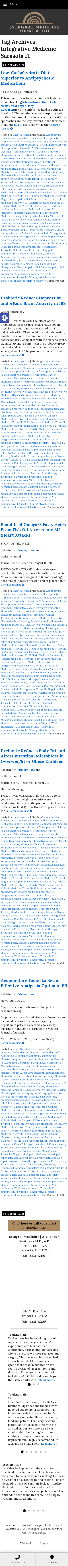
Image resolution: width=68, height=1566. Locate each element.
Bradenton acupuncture (26, 182)
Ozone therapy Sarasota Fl (27, 1147)
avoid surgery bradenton (25, 178)
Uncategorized (21, 134)
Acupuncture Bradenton (14, 1052)
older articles (13, 65)
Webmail (25, 1543)
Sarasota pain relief (28, 267)
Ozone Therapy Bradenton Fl (31, 1144)
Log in (44, 1543)
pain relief (57, 236)
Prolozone (22, 250)
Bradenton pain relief (32, 185)
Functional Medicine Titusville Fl (20, 1113)
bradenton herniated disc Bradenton (22, 1099)
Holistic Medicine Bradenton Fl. (44, 1117)
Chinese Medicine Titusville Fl (40, 1110)
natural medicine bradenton (36, 1137)
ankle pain (45, 175)
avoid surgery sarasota (14, 1096)
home (16, 1049)
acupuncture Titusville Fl (19, 148)
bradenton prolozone (34, 189)
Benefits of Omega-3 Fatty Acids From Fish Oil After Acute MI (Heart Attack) (33, 530)
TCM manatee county (26, 274)
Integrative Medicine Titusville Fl (44, 216)
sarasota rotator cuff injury (34, 270)
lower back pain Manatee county (32, 219)
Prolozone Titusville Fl (30, 253)
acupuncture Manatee (38, 141)
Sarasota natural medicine (33, 260)
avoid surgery (9, 631)
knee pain (6, 219)
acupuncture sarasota (24, 1059)
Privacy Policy (36, 1532)
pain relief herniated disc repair (46, 240)
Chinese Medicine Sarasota (41, 192)
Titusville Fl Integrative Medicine (36, 277)
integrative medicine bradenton (34, 1123)
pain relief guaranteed (13, 240)
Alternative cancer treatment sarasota (42, 1072)
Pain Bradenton (34, 233)
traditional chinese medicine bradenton (23, 280)
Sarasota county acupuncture (34, 257)
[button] (4, 318)
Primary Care (26, 550)
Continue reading (12, 355)
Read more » (47, 1380)
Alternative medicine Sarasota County (42, 172)
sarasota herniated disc (14, 1174)
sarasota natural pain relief (16, 1178)
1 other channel (11, 556)
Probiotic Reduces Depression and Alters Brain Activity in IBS (33, 300)
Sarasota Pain (31, 263)
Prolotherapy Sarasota (27, 246)
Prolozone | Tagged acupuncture (20, 1167)
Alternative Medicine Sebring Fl (19, 175)
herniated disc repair (43, 199)
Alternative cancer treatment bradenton (37, 151)
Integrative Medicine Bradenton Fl (34, 209)
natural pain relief (35, 223)
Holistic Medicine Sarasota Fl (46, 202)
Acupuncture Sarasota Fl (26, 144)
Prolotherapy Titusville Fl (27, 1164)
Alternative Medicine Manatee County (22, 1086)
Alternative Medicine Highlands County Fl (34, 167)
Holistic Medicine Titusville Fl (18, 206)
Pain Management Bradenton (18, 1151)
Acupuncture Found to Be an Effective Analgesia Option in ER (34, 983)
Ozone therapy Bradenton (36, 226)
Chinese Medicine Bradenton (30, 1106)
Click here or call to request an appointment (34, 1225)
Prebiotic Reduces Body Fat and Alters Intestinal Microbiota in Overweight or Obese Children (33, 756)
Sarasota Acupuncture (13, 1171)
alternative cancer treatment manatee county (27, 155)
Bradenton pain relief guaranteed (27, 1103)
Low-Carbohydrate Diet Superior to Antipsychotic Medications (27, 78)
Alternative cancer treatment (17, 1066)
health (18, 124)
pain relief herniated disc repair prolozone (25, 243)
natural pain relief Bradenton (31, 1140)
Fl (28, 195)
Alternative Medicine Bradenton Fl (33, 165)
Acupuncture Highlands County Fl (20, 1055)
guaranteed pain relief (17, 199)
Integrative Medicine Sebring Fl (28, 1130)
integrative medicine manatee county (22, 212)
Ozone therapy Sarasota (42, 229)
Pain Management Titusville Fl (32, 236)
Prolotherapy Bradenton (36, 1161)
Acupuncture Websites (19, 1525)
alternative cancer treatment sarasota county (27, 1076)
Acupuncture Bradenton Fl (29, 138)
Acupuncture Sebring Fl (18, 1062)
